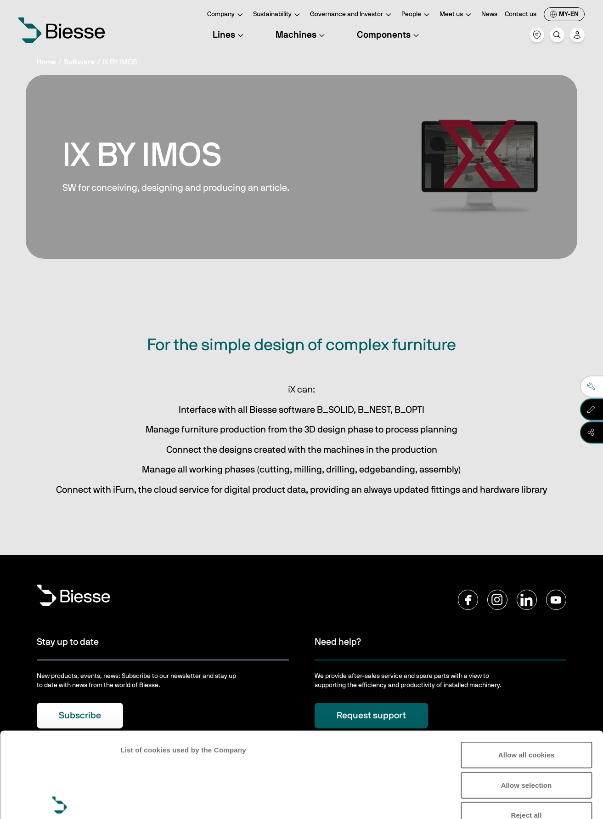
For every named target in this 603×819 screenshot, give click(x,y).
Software (79, 62)
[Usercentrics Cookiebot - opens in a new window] (59, 801)
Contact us (520, 14)
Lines (229, 35)
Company (226, 15)
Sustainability (278, 15)
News (489, 14)
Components (389, 35)
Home (46, 62)
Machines (301, 35)
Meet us (457, 15)
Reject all (526, 727)
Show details (141, 801)
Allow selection (526, 696)
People (416, 15)
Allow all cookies (526, 667)
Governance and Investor (352, 15)
